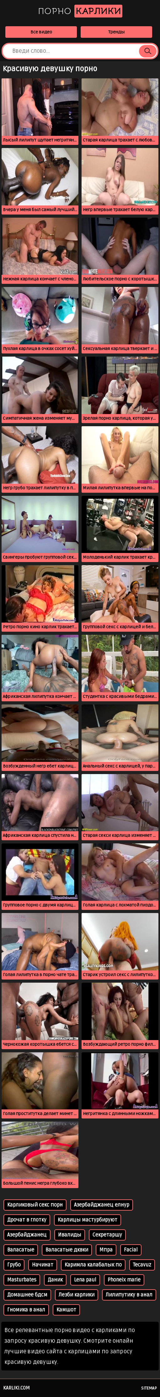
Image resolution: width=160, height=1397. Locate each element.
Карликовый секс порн (35, 1205)
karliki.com (16, 1388)
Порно (80, 11)
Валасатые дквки (66, 1250)
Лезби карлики (76, 1295)
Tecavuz (142, 1265)
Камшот (66, 1310)
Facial (131, 1250)
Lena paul (85, 1280)
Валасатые (20, 1250)
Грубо (14, 1265)
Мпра (106, 1250)
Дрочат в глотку (26, 1220)
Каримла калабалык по (93, 1265)
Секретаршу (107, 1235)
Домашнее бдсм (27, 1295)
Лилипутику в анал (129, 1295)
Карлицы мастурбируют (87, 1220)
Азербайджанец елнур (101, 1205)
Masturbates (21, 1280)
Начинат (42, 1265)
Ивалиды (69, 1235)
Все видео (41, 32)
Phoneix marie (124, 1280)
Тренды (116, 32)
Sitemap (149, 1388)
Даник (55, 1280)
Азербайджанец (27, 1235)
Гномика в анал (26, 1310)
